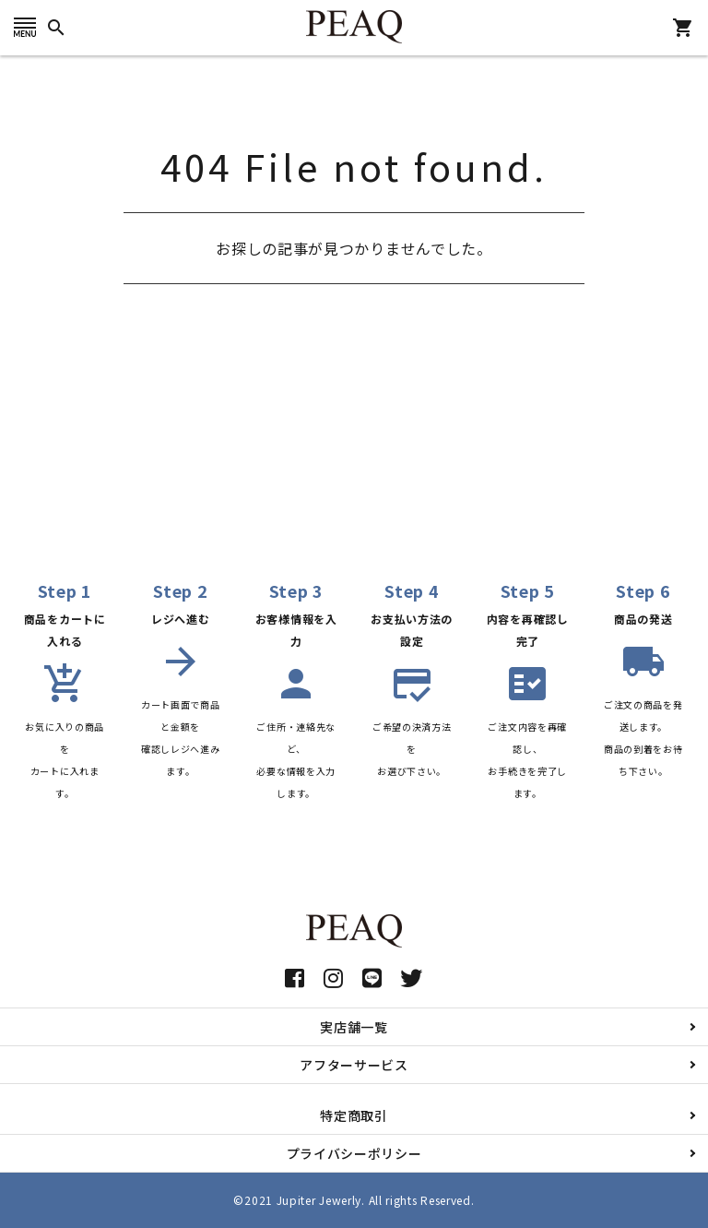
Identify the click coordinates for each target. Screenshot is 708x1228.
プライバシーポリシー (354, 1153)
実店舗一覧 (354, 1027)
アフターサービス (354, 1064)
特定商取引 (354, 1115)
